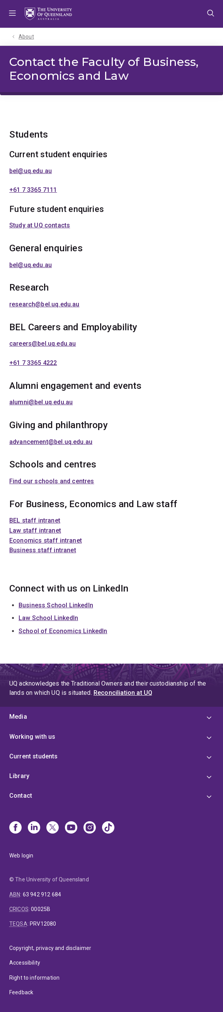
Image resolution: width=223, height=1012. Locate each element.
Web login (21, 855)
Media (18, 716)
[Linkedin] (34, 828)
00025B (40, 909)
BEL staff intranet (34, 520)
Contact (20, 795)
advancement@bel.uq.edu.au (50, 441)
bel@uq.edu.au (30, 171)
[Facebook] (15, 828)
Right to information (34, 978)
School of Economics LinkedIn (63, 631)
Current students (33, 756)
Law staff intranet (35, 530)
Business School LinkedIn (56, 605)
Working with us (32, 736)
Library (19, 776)
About (26, 37)
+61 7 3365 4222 (33, 362)
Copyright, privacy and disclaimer (50, 948)
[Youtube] (71, 828)
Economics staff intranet (45, 540)
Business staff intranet (42, 550)
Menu (12, 14)
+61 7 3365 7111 (33, 189)
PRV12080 (43, 924)
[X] (52, 828)
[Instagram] (89, 828)
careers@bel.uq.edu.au (42, 343)
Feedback (21, 992)
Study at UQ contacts (39, 225)
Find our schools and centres (51, 481)
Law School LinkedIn (48, 618)
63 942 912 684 (42, 894)
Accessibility (24, 963)
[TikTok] (108, 828)
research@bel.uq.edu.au (44, 304)
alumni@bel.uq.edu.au (41, 402)
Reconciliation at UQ (123, 692)
